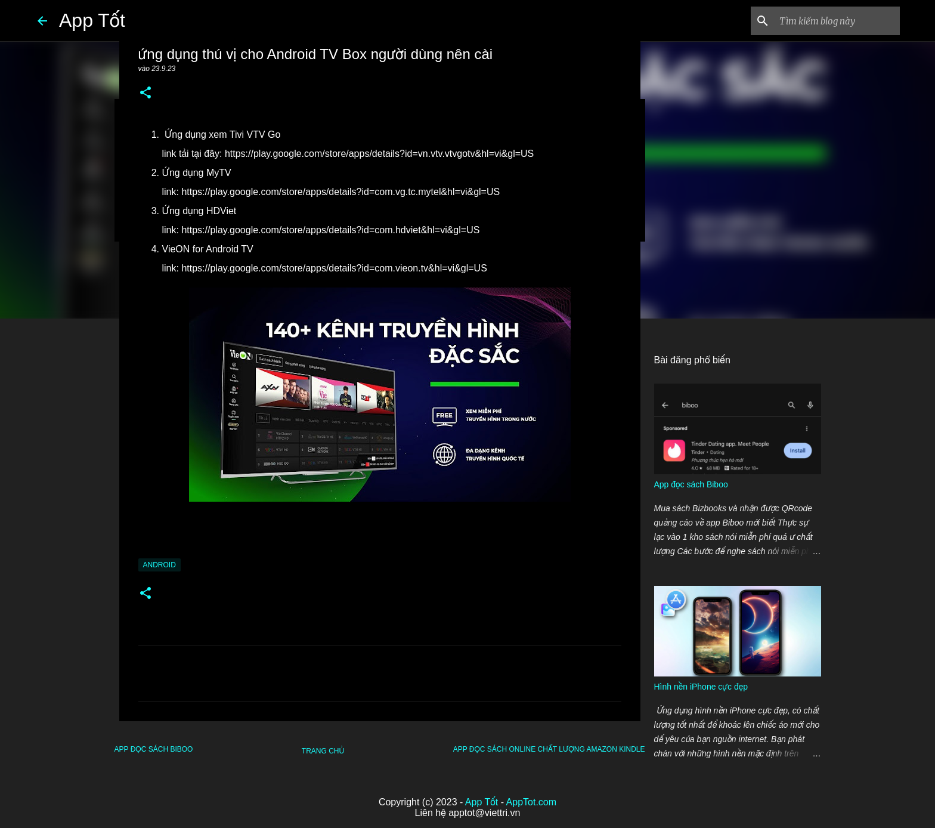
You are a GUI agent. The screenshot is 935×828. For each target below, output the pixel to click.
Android (159, 565)
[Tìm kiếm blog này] (837, 21)
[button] (145, 93)
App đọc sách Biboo (153, 749)
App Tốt (92, 20)
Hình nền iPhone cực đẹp (701, 686)
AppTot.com (531, 802)
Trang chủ (323, 751)
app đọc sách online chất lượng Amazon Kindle (549, 749)
